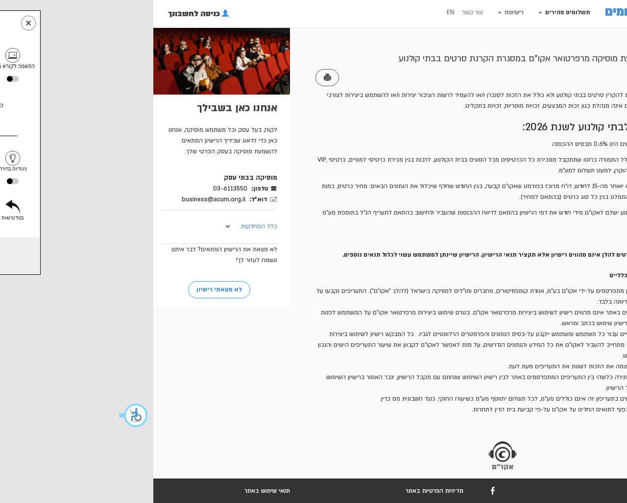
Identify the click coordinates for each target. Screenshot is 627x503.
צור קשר (353, 12)
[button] (14, 415)
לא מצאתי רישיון (100, 289)
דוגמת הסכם (540, 239)
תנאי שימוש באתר (148, 491)
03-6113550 (111, 188)
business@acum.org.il (94, 199)
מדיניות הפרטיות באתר (315, 491)
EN (332, 12)
